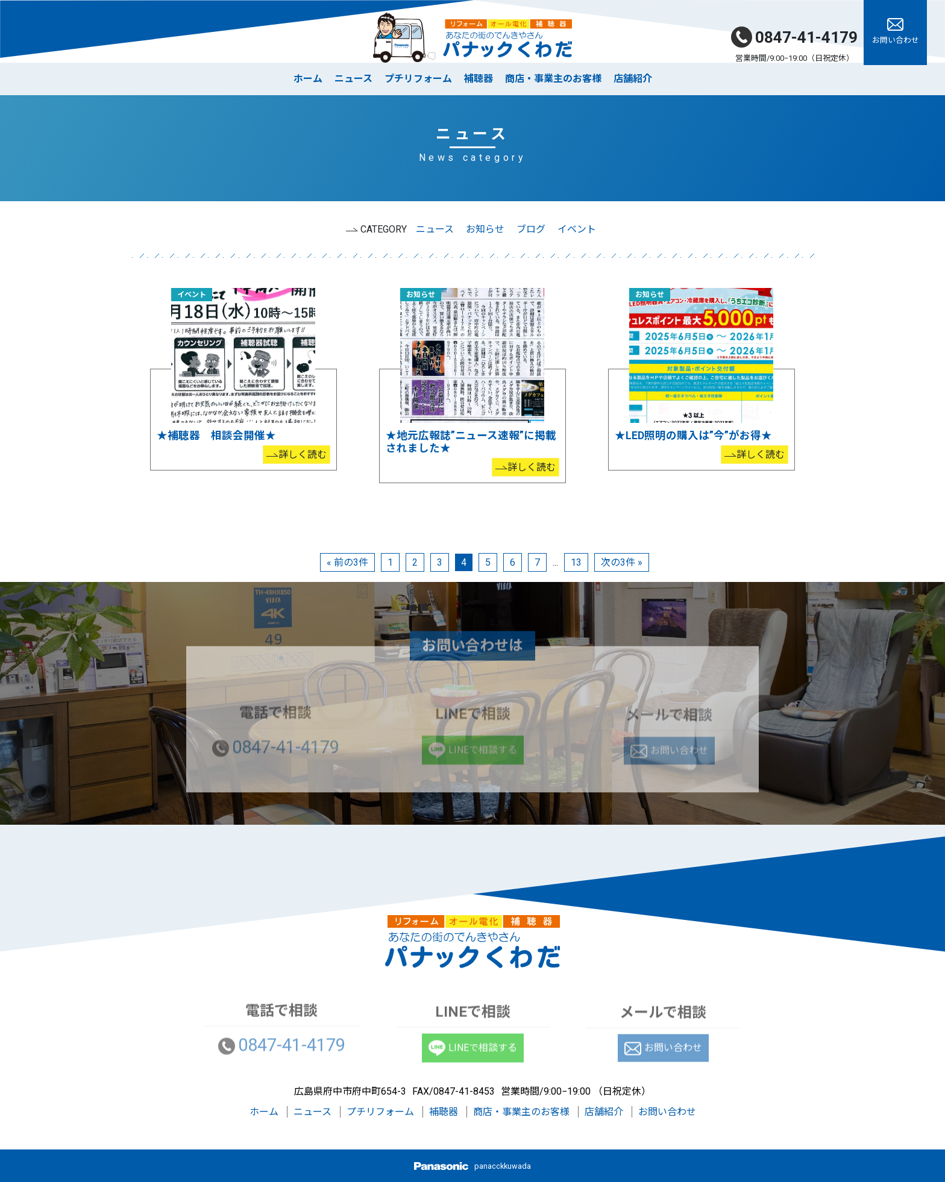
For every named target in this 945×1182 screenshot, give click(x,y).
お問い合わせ (667, 1112)
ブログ (530, 229)
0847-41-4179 (794, 37)
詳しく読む (302, 454)
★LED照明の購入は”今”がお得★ (693, 436)
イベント (576, 229)
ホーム (308, 78)
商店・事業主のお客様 (553, 78)
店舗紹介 (633, 78)
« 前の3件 (347, 562)
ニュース (353, 78)
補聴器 (478, 78)
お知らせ (485, 229)
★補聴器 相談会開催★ (216, 436)
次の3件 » (621, 562)
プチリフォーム (418, 78)
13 (576, 562)
